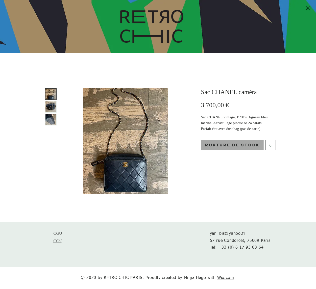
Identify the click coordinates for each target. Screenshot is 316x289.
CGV (57, 241)
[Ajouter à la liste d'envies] (270, 145)
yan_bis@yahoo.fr (228, 234)
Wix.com (225, 278)
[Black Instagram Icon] (308, 8)
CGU (57, 233)
